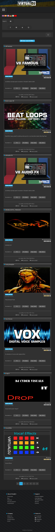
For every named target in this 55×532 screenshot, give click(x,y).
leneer (49, 457)
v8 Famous (8, 46)
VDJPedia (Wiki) (39, 500)
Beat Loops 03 (9, 101)
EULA (8, 521)
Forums (37, 503)
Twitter (37, 521)
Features (9, 500)
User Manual (38, 498)
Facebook (38, 516)
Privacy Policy (11, 519)
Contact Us (10, 517)
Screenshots (10, 503)
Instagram (38, 519)
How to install (34, 96)
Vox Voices (8, 319)
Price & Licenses (11, 501)
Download (10, 496)
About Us (9, 516)
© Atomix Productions (28, 530)
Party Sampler (9, 264)
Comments (25, 96)
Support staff (47, 76)
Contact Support (39, 496)
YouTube (38, 517)
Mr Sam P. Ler (47, 130)
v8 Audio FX (9, 155)
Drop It (7, 373)
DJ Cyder (48, 403)
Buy (8, 498)
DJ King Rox (48, 294)
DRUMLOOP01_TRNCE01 (13, 210)
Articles (37, 501)
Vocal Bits (8, 428)
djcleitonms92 (47, 239)
